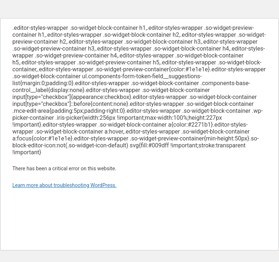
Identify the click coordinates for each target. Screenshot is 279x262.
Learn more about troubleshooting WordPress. (64, 185)
